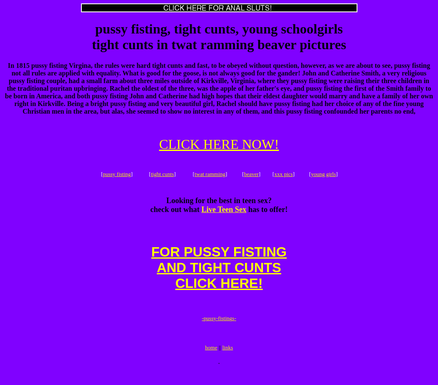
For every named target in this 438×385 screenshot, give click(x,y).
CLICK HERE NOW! (219, 144)
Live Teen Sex (223, 212)
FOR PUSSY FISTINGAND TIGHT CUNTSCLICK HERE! (219, 274)
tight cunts (162, 175)
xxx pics (283, 175)
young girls (323, 175)
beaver (251, 175)
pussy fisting (117, 175)
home (211, 360)
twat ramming (210, 175)
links (227, 360)
